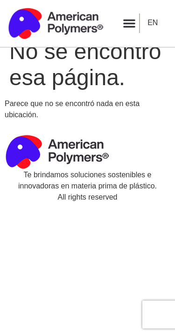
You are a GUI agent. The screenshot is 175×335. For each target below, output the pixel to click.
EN (152, 23)
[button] (129, 23)
